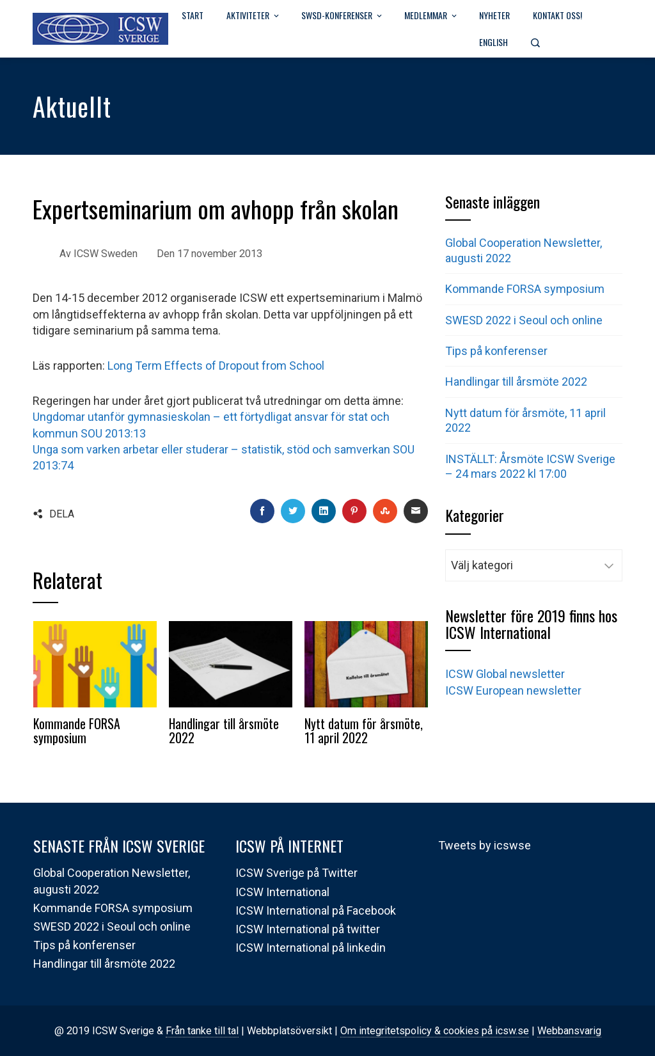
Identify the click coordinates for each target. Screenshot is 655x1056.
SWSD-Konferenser (342, 16)
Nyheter (494, 15)
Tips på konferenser (496, 351)
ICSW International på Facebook (315, 910)
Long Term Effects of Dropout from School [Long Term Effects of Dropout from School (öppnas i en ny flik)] (215, 365)
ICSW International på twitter (307, 929)
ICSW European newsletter (513, 690)
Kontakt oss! (557, 15)
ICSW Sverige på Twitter (296, 872)
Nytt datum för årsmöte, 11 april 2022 (363, 730)
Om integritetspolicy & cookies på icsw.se (434, 1031)
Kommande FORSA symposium (76, 730)
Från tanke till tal (202, 1031)
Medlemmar (431, 16)
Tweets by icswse (484, 845)
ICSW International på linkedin (310, 947)
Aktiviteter (253, 16)
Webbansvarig (569, 1031)
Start (192, 15)
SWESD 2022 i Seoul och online (524, 320)
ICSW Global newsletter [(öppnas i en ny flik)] (505, 674)
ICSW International (282, 892)
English (493, 42)
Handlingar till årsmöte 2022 (224, 730)
